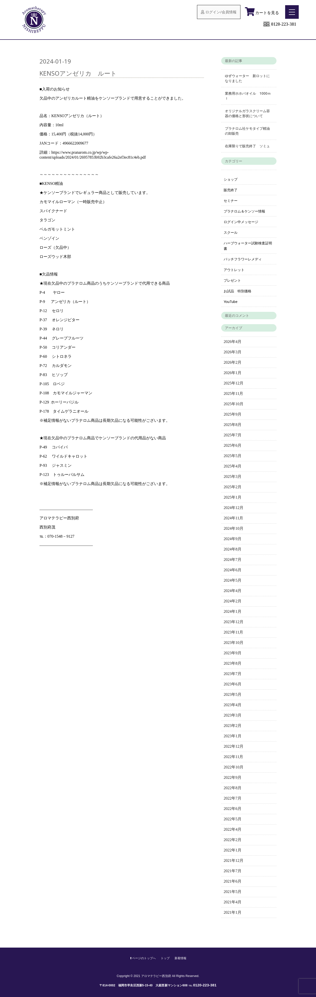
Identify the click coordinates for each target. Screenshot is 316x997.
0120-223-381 (283, 24)
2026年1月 (232, 373)
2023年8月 (232, 663)
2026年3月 (232, 352)
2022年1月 (232, 850)
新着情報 (182, 958)
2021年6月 (232, 881)
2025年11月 (233, 393)
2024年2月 (232, 601)
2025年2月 (232, 487)
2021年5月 (232, 892)
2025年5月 (232, 456)
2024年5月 (232, 580)
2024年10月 (233, 528)
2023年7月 (232, 674)
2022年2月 (232, 840)
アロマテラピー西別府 (156, 976)
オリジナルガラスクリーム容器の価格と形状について (247, 113)
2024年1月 (232, 611)
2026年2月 (232, 362)
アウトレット (234, 269)
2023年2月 (232, 725)
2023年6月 (232, 684)
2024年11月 (233, 518)
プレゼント (232, 280)
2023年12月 (233, 622)
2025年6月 (232, 445)
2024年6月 (232, 570)
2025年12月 (233, 383)
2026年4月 (232, 341)
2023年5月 (232, 694)
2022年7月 (232, 798)
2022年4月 (232, 829)
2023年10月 (233, 642)
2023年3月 (232, 715)
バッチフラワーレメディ (243, 259)
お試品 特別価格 (237, 291)
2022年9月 (232, 777)
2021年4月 (232, 902)
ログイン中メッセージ (241, 221)
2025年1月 (232, 497)
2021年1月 (232, 912)
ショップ (230, 179)
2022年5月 (232, 819)
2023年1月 (232, 736)
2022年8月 (232, 788)
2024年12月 (233, 508)
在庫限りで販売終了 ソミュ (247, 146)
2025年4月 (232, 466)
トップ (166, 958)
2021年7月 (232, 871)
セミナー (230, 200)
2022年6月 (232, 808)
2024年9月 (232, 539)
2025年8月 (232, 425)
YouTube (230, 301)
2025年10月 (233, 404)
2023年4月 (232, 705)
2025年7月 (232, 435)
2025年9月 (232, 414)
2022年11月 (233, 757)
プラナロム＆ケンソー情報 (244, 211)
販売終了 (230, 190)
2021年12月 (233, 860)
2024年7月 (232, 559)
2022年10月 (233, 767)
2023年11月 (233, 632)
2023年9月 (232, 653)
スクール (230, 232)
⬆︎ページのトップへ (142, 958)
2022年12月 (233, 746)
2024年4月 (232, 591)
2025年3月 (232, 476)
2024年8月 (232, 549)
